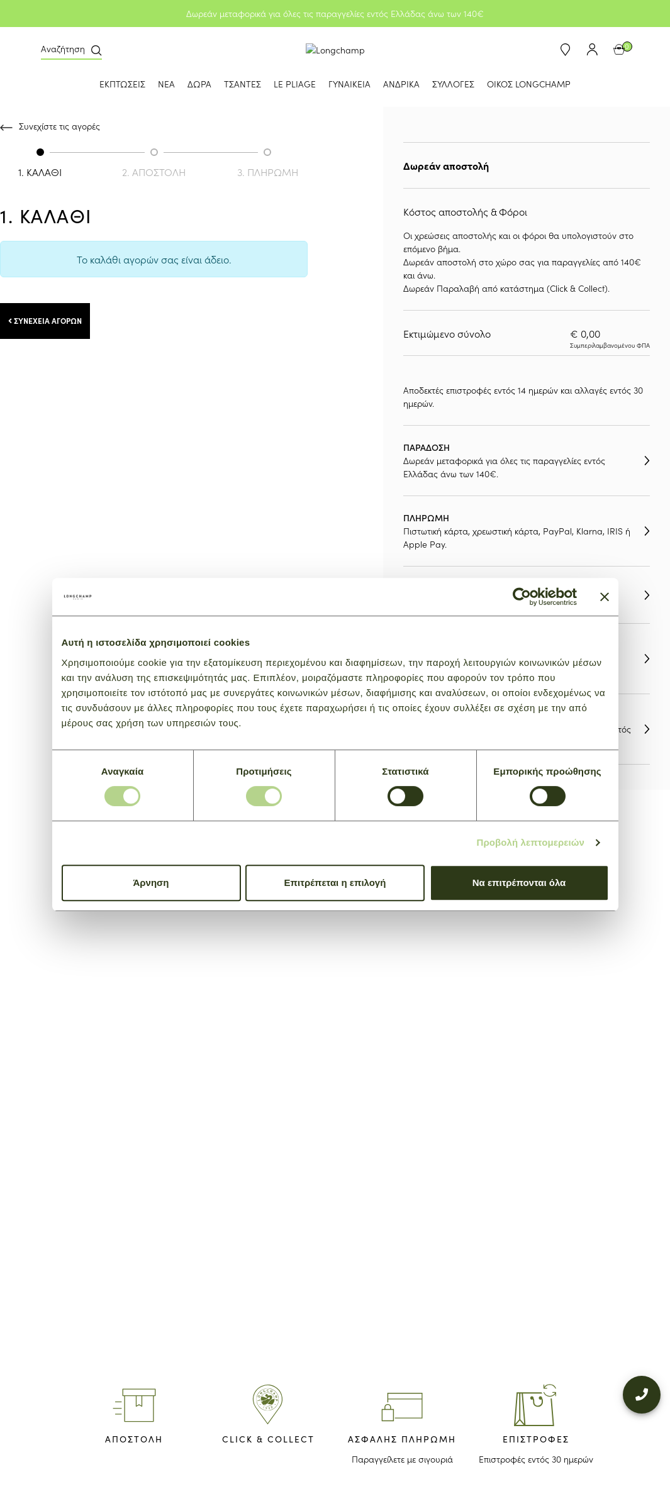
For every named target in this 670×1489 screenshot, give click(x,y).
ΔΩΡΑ (199, 83)
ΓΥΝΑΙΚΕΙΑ (349, 83)
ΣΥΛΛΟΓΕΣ (453, 83)
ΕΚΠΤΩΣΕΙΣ (122, 83)
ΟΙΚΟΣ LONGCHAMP (529, 83)
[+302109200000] (642, 1383)
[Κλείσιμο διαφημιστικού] (604, 596)
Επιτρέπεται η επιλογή (335, 882)
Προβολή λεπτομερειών (531, 842)
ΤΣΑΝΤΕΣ (242, 83)
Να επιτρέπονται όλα (519, 882)
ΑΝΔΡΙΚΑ (401, 83)
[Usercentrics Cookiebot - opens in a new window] (522, 596)
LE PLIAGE (295, 83)
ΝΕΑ (166, 83)
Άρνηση (151, 882)
